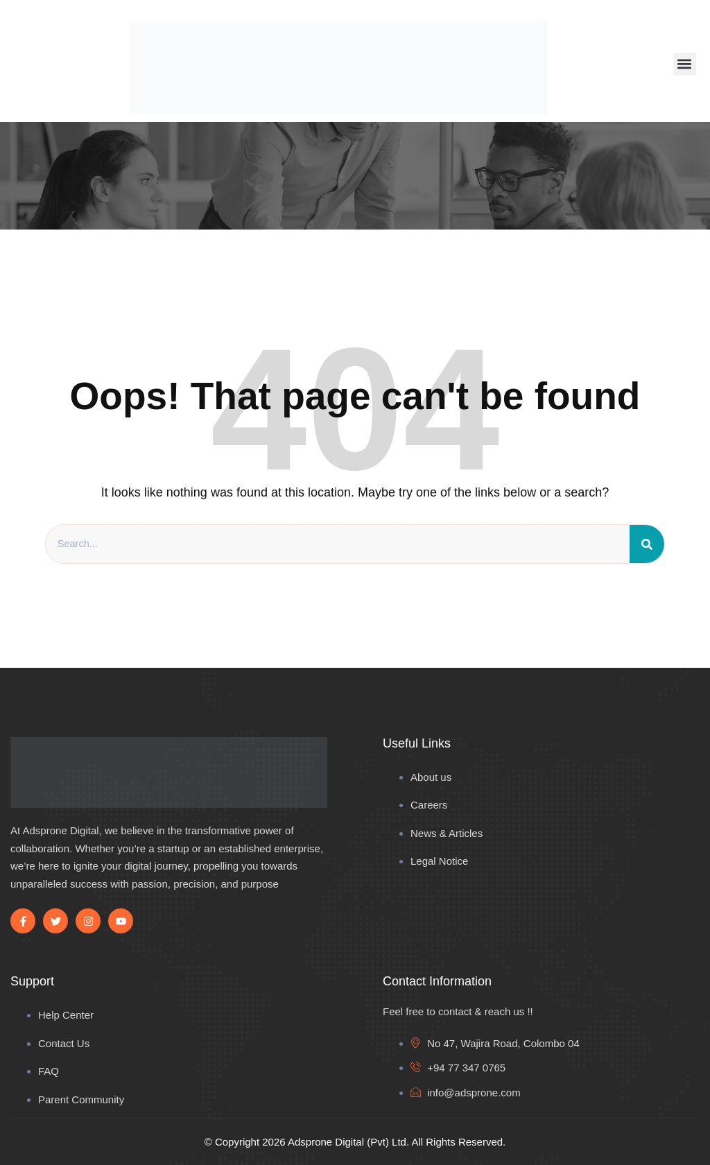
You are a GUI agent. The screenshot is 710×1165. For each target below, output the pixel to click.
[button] (684, 64)
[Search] (647, 544)
